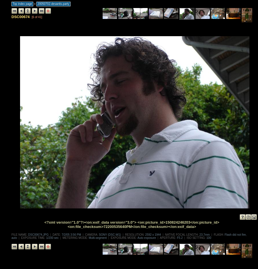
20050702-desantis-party (53, 3)
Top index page (22, 3)
